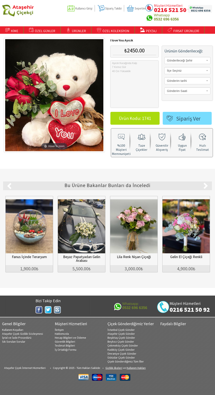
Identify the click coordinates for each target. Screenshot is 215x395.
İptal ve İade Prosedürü (16, 337)
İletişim (59, 329)
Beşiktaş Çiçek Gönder (121, 337)
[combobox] (187, 60)
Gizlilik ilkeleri (113, 368)
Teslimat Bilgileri (65, 345)
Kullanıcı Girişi (83, 8)
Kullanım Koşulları (12, 329)
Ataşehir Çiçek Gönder (121, 333)
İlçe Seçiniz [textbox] (174, 70)
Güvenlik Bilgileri (65, 341)
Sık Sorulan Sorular (13, 341)
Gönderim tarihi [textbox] (177, 80)
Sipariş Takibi (113, 8)
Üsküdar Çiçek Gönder (121, 357)
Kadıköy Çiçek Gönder (121, 349)
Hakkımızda (62, 333)
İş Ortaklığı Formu (65, 349)
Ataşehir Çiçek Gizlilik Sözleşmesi (22, 333)
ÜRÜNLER (76, 30)
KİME (11, 30)
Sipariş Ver (188, 118)
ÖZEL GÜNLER (42, 30)
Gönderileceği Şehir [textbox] (180, 60)
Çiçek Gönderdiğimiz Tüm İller (126, 361)
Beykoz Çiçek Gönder (121, 341)
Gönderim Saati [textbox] (177, 91)
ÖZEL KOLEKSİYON (113, 30)
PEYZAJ (148, 30)
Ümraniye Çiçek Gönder (122, 353)
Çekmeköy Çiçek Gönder (123, 345)
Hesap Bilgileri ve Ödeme (70, 337)
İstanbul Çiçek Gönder (121, 329)
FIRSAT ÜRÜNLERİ (183, 30)
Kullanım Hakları (136, 368)
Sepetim (140, 8)
